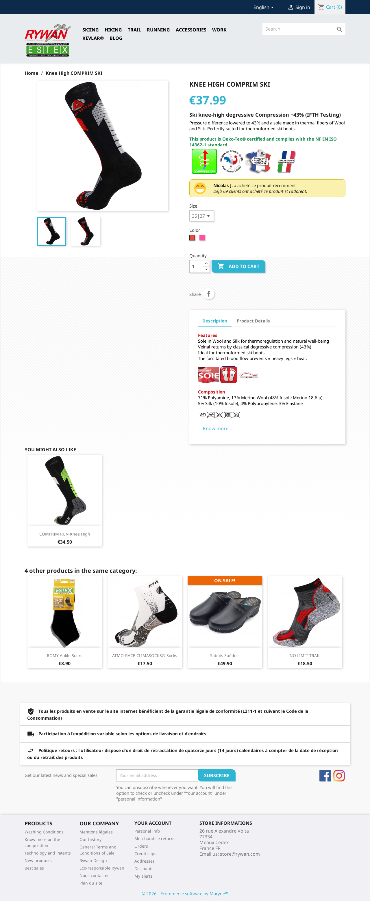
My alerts (143, 876)
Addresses (144, 861)
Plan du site (90, 883)
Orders (141, 846)
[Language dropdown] (265, 7)
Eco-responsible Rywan (101, 868)
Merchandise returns (154, 838)
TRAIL (134, 30)
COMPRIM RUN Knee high (64, 534)
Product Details (253, 321)
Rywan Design (93, 860)
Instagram (339, 775)
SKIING (90, 30)
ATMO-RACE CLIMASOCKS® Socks (144, 655)
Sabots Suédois (225, 655)
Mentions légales (96, 832)
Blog (116, 38)
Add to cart (238, 266)
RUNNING (158, 30)
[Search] (303, 29)
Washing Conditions (44, 832)
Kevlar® (93, 38)
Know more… (217, 428)
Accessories (191, 30)
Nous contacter (94, 875)
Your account (152, 823)
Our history (90, 839)
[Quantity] (196, 266)
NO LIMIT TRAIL (305, 655)
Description (214, 321)
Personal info (147, 831)
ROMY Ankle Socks (64, 655)
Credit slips (145, 853)
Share (208, 293)
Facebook (325, 775)
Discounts (143, 868)
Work (219, 30)
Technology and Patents (48, 853)
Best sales (34, 868)
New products (38, 860)
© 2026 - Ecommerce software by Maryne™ (185, 893)
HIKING (113, 30)
